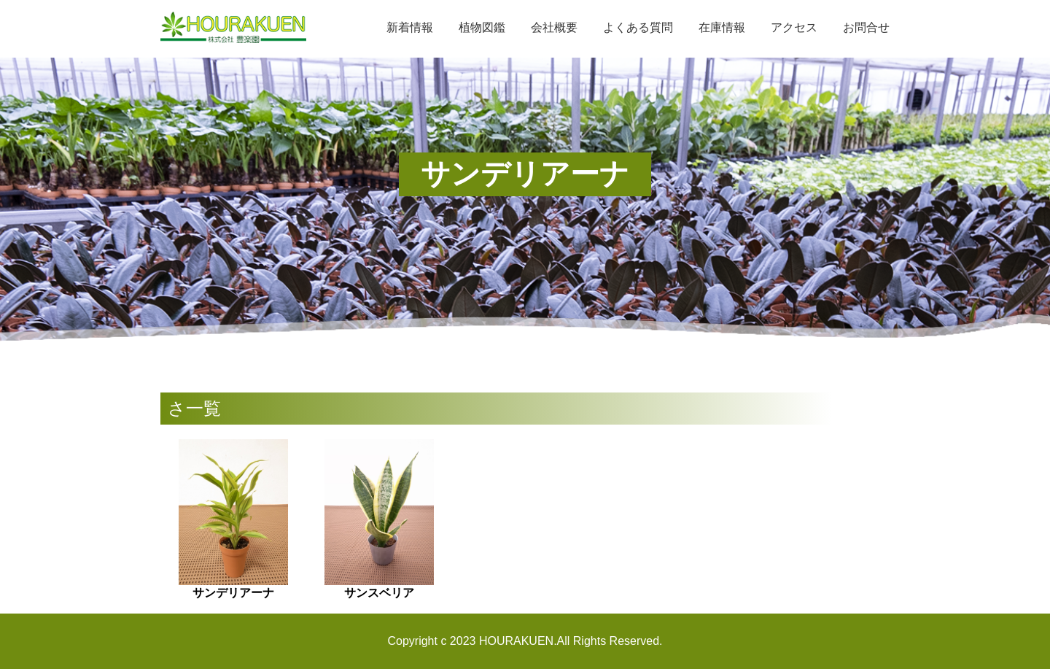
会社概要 (554, 27)
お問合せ (866, 27)
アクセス (794, 27)
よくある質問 (638, 27)
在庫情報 (722, 27)
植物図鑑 (482, 27)
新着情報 (409, 27)
